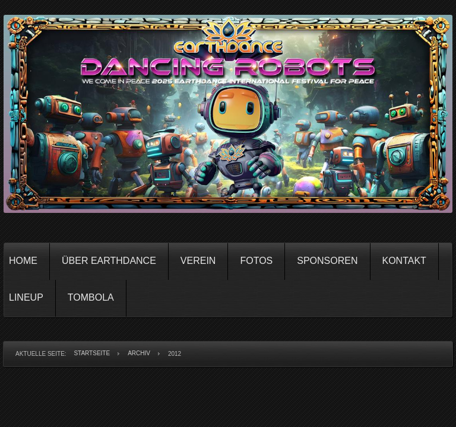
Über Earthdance (109, 261)
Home (23, 261)
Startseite (92, 353)
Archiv (139, 353)
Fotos (256, 261)
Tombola (91, 297)
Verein (198, 261)
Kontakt (404, 261)
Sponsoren (327, 261)
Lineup (26, 297)
